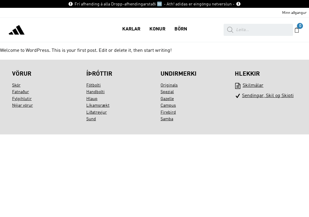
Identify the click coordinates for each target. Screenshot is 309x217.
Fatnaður (20, 92)
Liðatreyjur (96, 112)
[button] (131, 30)
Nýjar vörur (22, 105)
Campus (168, 105)
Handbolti (95, 92)
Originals (169, 85)
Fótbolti (93, 85)
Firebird (168, 112)
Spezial (167, 92)
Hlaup (91, 99)
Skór (16, 85)
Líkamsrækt (98, 105)
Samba (167, 119)
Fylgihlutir (22, 99)
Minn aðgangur (294, 13)
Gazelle (167, 99)
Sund (91, 119)
